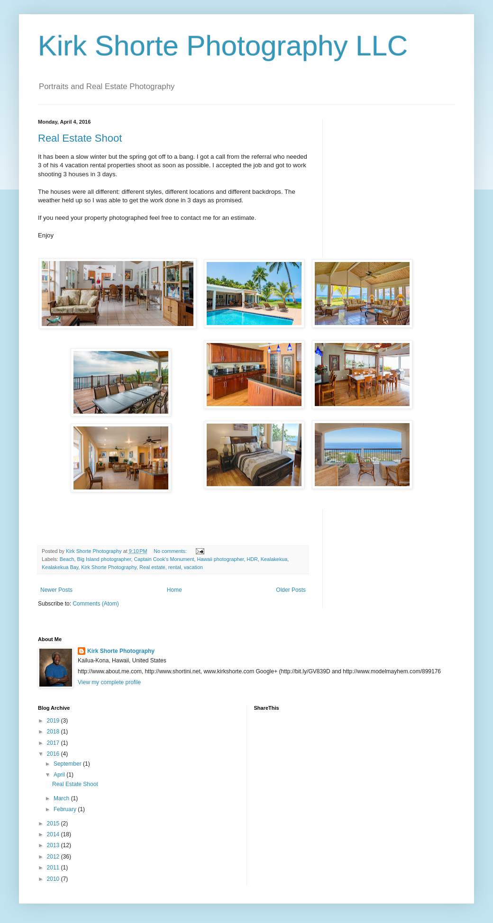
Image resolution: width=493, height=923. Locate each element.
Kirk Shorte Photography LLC (223, 46)
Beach (67, 559)
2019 (54, 720)
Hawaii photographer (220, 559)
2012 (54, 856)
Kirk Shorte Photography (109, 567)
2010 (54, 879)
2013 (54, 845)
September (68, 763)
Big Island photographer (104, 559)
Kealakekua (274, 559)
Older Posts (291, 590)
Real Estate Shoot (80, 138)
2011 (54, 867)
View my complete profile (109, 682)
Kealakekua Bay (60, 567)
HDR (251, 559)
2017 (54, 743)
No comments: (171, 551)
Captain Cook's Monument (164, 559)
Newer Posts (56, 590)
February (66, 809)
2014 (54, 834)
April (60, 774)
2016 (54, 754)
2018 (54, 731)
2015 (54, 823)
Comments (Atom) (96, 603)
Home (174, 590)
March (62, 798)
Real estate (152, 567)
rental (174, 567)
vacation (193, 567)
